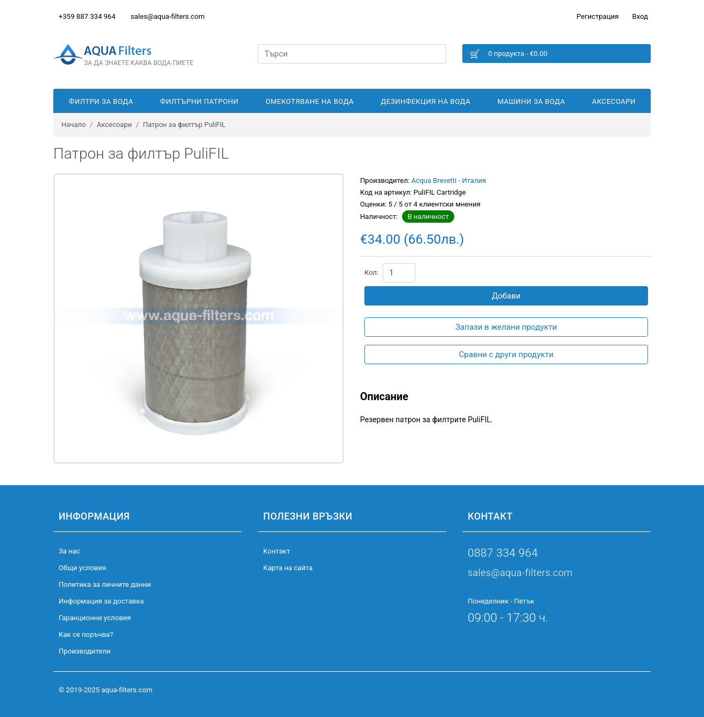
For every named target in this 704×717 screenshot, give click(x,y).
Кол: (371, 272)
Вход (640, 16)
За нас (69, 551)
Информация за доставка (101, 601)
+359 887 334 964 (87, 16)
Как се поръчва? (86, 634)
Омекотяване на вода (309, 101)
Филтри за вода (101, 101)
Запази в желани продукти (506, 327)
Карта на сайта (288, 568)
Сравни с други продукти (506, 354)
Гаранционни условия (95, 618)
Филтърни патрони (199, 101)
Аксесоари (614, 101)
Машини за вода (531, 101)
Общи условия (82, 568)
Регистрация (597, 16)
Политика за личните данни (105, 584)
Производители (84, 651)
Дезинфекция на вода (426, 101)
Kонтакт (276, 551)
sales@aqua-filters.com (168, 16)
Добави (506, 296)
